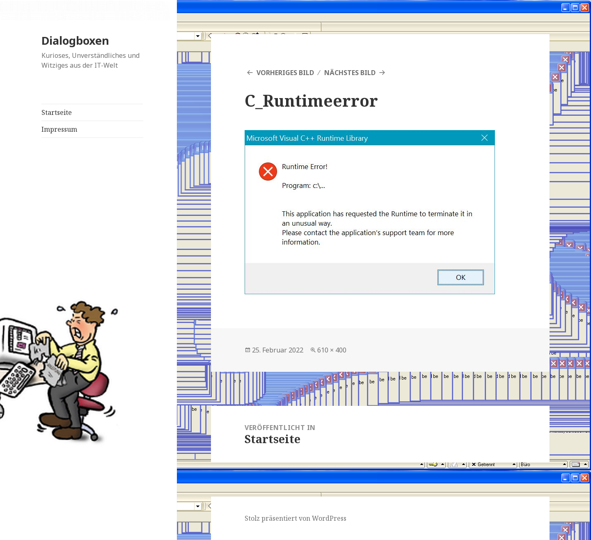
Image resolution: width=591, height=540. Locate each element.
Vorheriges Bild (285, 72)
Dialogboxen (75, 40)
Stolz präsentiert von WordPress (295, 518)
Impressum (59, 129)
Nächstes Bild (350, 72)
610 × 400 (331, 350)
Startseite (56, 112)
